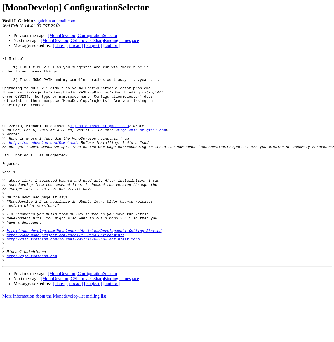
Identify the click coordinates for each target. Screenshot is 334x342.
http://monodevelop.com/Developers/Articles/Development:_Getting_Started (84, 265)
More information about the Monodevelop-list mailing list (54, 337)
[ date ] (59, 45)
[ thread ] (75, 45)
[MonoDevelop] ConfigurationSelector (82, 35)
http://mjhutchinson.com (32, 296)
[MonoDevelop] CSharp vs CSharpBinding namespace (90, 40)
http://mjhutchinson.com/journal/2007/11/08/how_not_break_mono (73, 275)
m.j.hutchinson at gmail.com (99, 139)
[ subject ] (93, 45)
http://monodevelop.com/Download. (44, 160)
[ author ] (111, 45)
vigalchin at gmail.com (54, 20)
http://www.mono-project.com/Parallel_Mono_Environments (65, 270)
